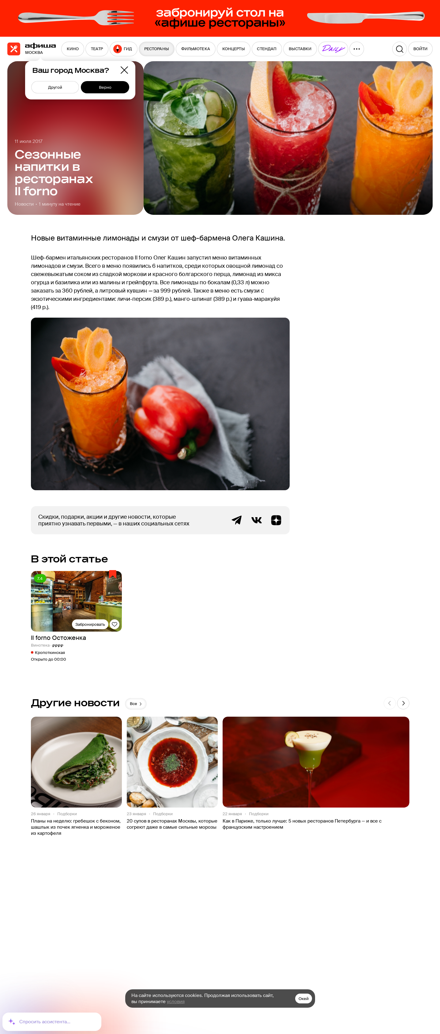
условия (176, 1002)
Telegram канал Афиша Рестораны (237, 520)
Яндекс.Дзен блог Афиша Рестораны (276, 520)
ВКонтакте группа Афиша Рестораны (256, 520)
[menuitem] (72, 49)
